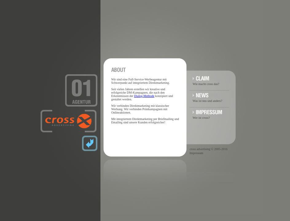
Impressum (196, 153)
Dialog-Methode (144, 96)
